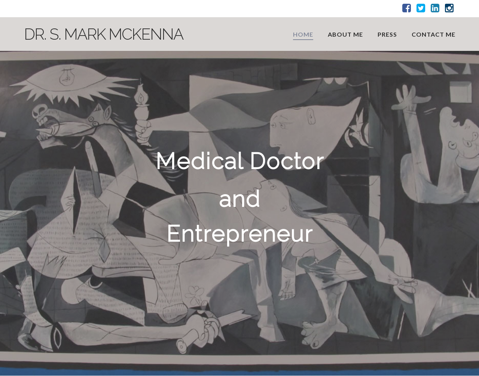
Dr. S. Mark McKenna (103, 34)
